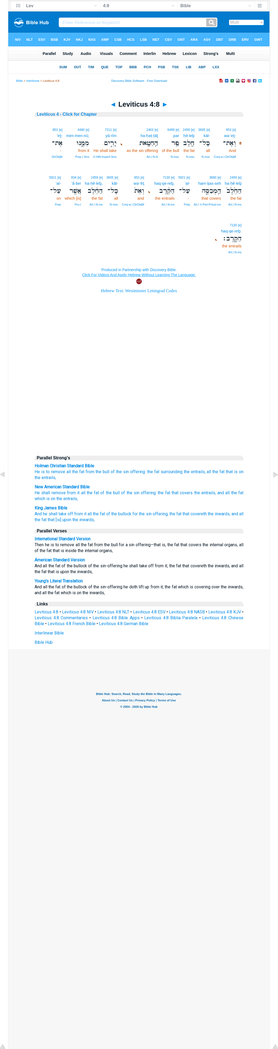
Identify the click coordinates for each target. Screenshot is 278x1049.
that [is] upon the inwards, (71, 519)
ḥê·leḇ (188, 135)
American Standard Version (60, 559)
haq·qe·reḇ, (164, 183)
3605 (201, 130)
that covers (182, 492)
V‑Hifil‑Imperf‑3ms (105, 156)
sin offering (134, 471)
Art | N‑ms (234, 204)
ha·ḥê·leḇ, (94, 183)
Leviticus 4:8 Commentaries (61, 617)
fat (156, 471)
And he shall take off (54, 513)
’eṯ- (60, 135)
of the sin (130, 492)
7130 (166, 177)
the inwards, (219, 513)
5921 (181, 177)
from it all (76, 492)
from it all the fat (89, 513)
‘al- (187, 183)
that (229, 471)
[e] (234, 130)
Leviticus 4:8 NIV (78, 611)
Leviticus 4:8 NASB (187, 611)
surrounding (171, 471)
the (150, 471)
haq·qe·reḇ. (231, 231)
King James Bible (51, 508)
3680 (213, 177)
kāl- (207, 135)
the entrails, (205, 492)
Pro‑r (77, 204)
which (40, 498)
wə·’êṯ (139, 183)
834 (73, 177)
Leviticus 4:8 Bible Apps (116, 617)
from (90, 471)
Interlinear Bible (49, 633)
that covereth (194, 513)
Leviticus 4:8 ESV (149, 611)
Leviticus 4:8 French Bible (72, 623)
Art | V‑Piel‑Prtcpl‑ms (207, 204)
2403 (149, 130)
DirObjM (57, 156)
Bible (19, 80)
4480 (81, 130)
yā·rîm (111, 135)
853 (228, 130)
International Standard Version (62, 538)
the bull (102, 471)
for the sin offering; (150, 513)
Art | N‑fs (152, 156)
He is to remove (50, 471)
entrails (198, 471)
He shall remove (50, 492)
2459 (186, 130)
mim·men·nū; (77, 135)
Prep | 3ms (82, 156)
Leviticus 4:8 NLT (113, 611)
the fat (78, 471)
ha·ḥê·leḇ (233, 183)
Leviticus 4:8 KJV (224, 611)
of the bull (110, 492)
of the (116, 471)
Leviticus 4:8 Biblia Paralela (170, 617)
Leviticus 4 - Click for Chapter (67, 114)
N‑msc (206, 156)
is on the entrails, (62, 498)
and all (223, 492)
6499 (171, 130)
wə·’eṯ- (230, 135)
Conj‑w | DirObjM (225, 156)
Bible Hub (44, 642)
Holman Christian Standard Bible (64, 465)
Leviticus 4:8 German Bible (123, 623)
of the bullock (118, 513)
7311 (108, 130)
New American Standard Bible (62, 486)
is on (238, 471)
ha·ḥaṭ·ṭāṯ (149, 135)
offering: (148, 492)
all (69, 471)
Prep (187, 204)
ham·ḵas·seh (209, 183)
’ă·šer (76, 183)
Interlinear (32, 80)
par (176, 135)
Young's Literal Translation (59, 581)
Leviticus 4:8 (46, 611)
